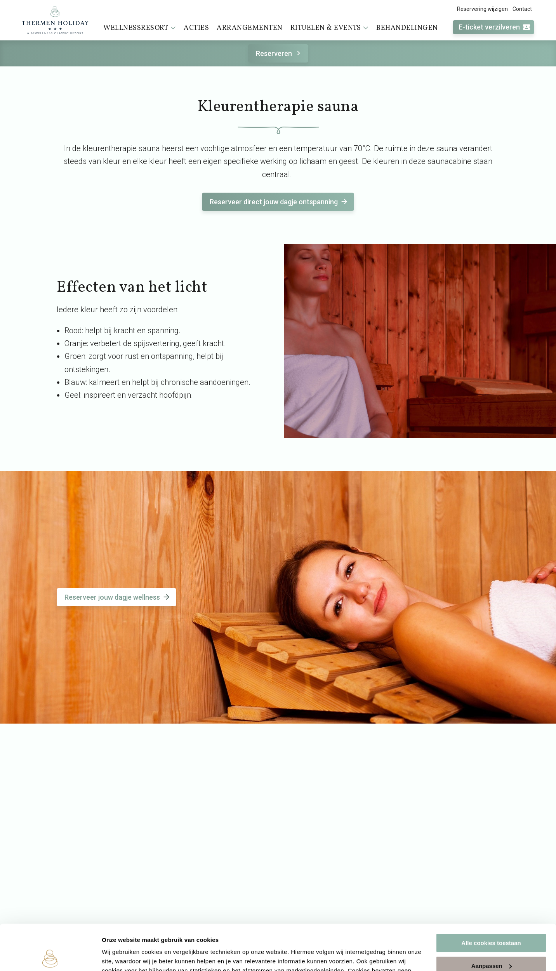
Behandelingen (407, 28)
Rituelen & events (329, 28)
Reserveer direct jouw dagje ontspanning (279, 202)
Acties (196, 28)
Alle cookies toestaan (491, 897)
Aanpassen (491, 920)
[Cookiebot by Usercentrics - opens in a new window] (50, 956)
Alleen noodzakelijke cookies (491, 943)
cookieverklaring (253, 934)
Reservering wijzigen (482, 9)
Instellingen (118, 955)
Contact (522, 9)
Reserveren (279, 53)
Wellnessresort (139, 28)
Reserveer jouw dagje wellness (117, 597)
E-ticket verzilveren (495, 27)
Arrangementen (250, 28)
